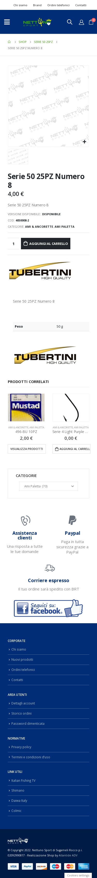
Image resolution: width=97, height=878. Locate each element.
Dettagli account (23, 703)
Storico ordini (21, 713)
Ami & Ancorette (39, 226)
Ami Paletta (64, 226)
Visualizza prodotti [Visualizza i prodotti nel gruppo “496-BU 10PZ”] (26, 449)
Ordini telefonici (58, 5)
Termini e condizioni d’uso (30, 757)
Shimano (17, 790)
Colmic (16, 811)
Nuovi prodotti (22, 659)
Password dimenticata (27, 723)
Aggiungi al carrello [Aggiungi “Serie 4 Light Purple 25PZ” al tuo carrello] (75, 449)
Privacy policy (21, 747)
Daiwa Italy (19, 800)
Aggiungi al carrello (48, 243)
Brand (37, 5)
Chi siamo (20, 5)
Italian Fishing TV (23, 780)
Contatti (80, 5)
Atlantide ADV (68, 855)
